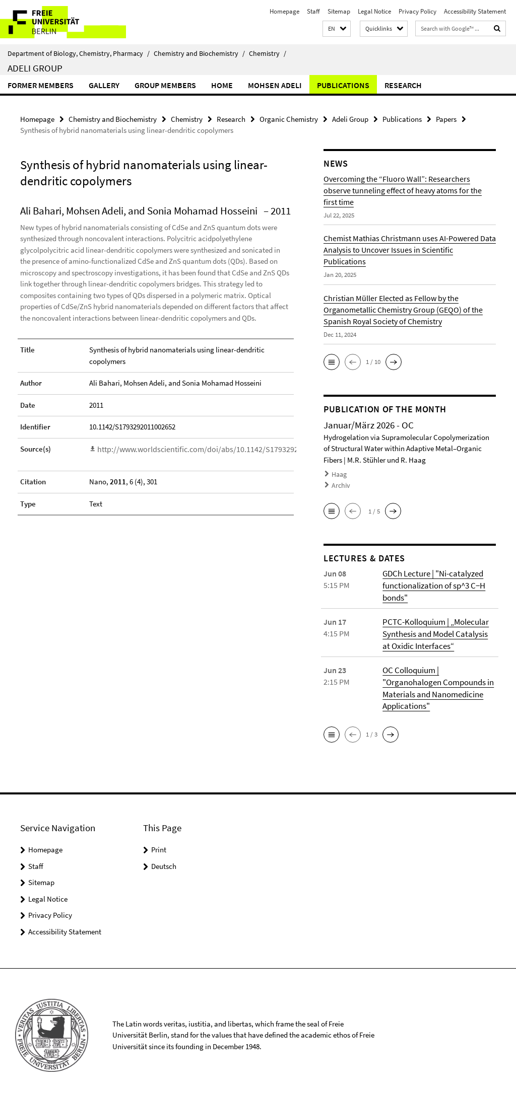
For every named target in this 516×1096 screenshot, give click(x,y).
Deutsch (163, 860)
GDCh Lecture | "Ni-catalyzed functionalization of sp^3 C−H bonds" (432, 582)
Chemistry (267, 53)
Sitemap (339, 11)
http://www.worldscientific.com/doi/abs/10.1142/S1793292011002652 (204, 448)
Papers (446, 118)
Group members (165, 85)
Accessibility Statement (475, 11)
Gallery (104, 85)
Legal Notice (374, 11)
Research (403, 85)
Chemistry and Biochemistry (199, 53)
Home (222, 85)
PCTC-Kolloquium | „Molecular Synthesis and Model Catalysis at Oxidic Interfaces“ (437, 629)
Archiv (340, 483)
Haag (339, 473)
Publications (343, 85)
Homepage (284, 11)
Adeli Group (35, 68)
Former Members (41, 85)
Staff (313, 11)
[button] (336, 29)
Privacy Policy (417, 11)
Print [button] (158, 843)
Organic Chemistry (289, 118)
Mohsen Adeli (275, 85)
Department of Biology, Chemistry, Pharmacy (79, 53)
